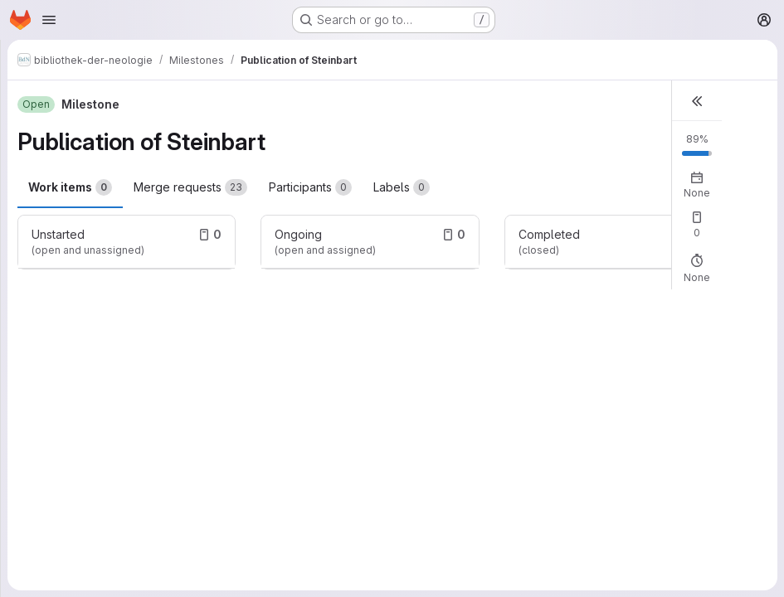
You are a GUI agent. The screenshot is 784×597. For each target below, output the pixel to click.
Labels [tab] (401, 187)
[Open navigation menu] (49, 20)
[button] (697, 100)
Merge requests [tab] (190, 187)
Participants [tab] (310, 187)
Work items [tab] (70, 187)
